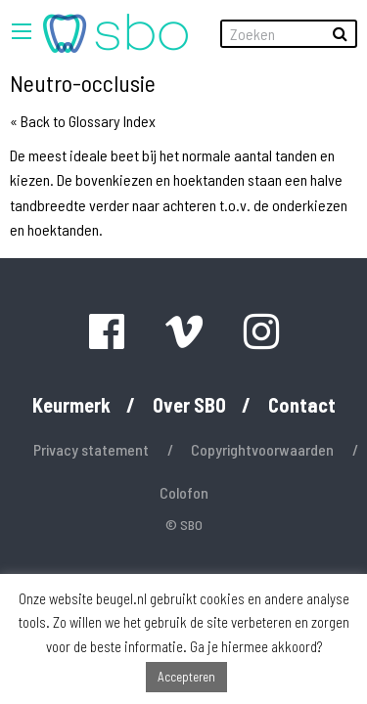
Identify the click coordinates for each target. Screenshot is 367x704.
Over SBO (189, 405)
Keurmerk (71, 405)
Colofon (184, 492)
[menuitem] (115, 33)
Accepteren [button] (186, 676)
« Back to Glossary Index (83, 120)
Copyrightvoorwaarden (262, 449)
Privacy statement (91, 449)
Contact (302, 405)
